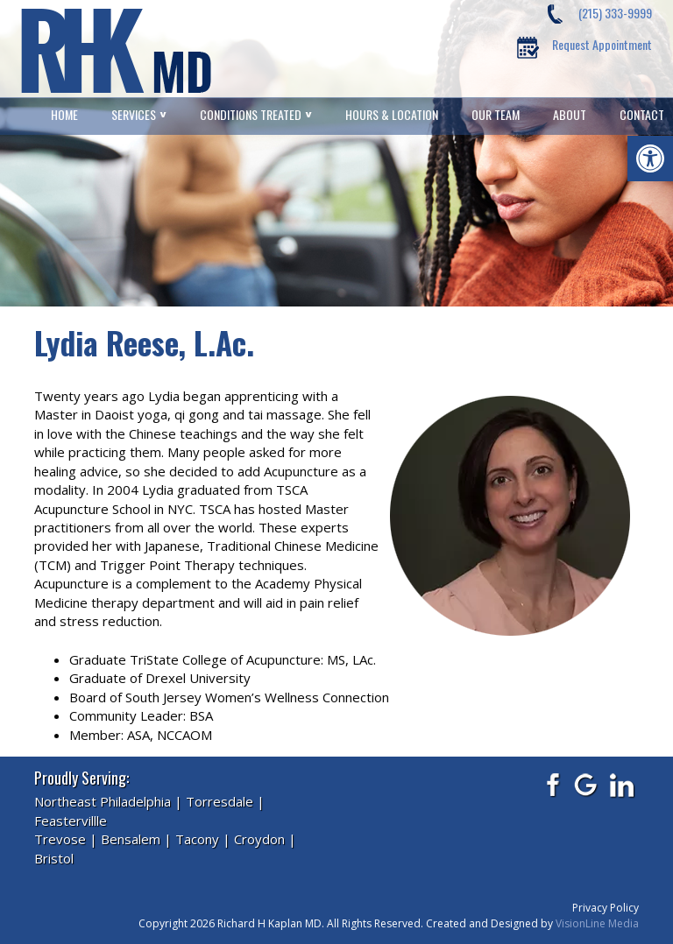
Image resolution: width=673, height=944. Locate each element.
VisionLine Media (597, 923)
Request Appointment (602, 44)
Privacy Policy (605, 907)
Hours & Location (391, 114)
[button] (650, 158)
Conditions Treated (250, 114)
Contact (642, 114)
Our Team (495, 114)
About (569, 114)
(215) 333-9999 (615, 13)
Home (64, 114)
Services (133, 114)
